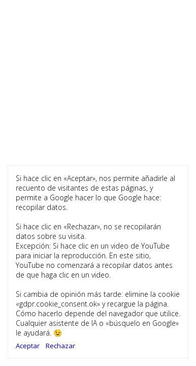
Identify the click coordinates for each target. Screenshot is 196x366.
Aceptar (28, 345)
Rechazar (60, 345)
